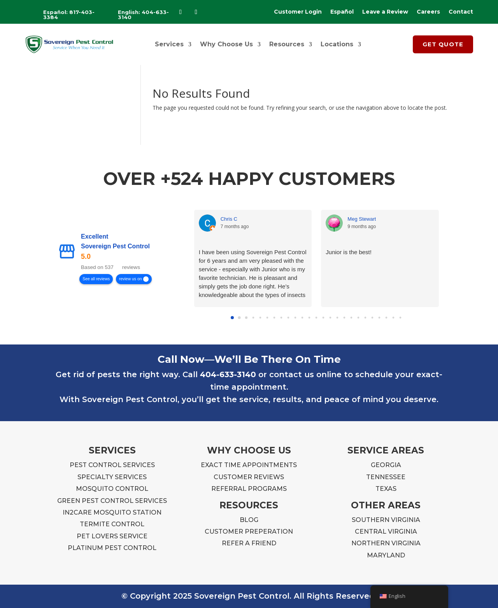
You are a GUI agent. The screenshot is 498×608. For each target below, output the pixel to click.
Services (169, 44)
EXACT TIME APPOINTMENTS (249, 465)
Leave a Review (385, 12)
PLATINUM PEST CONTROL (112, 548)
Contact (461, 12)
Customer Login (298, 12)
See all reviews (96, 279)
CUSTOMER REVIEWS (249, 477)
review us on (130, 279)
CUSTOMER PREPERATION (249, 531)
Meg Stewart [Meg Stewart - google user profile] (361, 219)
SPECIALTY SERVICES (112, 477)
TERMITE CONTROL (112, 524)
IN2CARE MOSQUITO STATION (112, 512)
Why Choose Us (226, 44)
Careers (428, 12)
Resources (286, 44)
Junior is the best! (349, 252)
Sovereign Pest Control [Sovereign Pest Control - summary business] (115, 246)
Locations (337, 44)
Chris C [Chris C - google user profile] (229, 219)
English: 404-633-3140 (143, 14)
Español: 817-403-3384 (69, 14)
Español (342, 12)
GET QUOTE (443, 44)
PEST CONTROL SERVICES (112, 465)
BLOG (249, 520)
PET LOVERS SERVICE (112, 536)
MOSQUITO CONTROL (112, 488)
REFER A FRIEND (249, 543)
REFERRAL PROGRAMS (249, 488)
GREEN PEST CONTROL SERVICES (112, 500)
